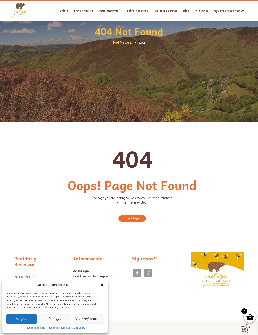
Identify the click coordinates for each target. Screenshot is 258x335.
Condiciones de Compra (90, 276)
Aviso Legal (78, 327)
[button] (102, 285)
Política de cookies (35, 327)
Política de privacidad (58, 327)
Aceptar (22, 319)
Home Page (132, 218)
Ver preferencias (88, 319)
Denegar (55, 319)
